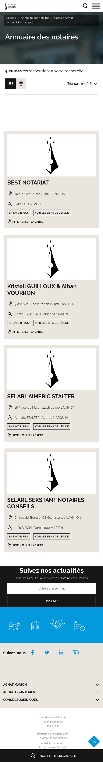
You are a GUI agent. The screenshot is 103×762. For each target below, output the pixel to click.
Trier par (73, 83)
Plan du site (52, 725)
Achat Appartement (52, 743)
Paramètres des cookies (53, 737)
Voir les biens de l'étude (52, 212)
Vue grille (10, 83)
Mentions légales (53, 721)
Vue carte (21, 83)
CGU (52, 729)
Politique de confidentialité (52, 733)
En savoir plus (19, 212)
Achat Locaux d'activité (52, 747)
